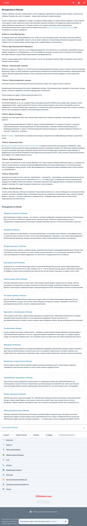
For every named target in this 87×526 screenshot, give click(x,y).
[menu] (84, 2)
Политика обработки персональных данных (14, 523)
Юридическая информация (9, 521)
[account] (79, 2)
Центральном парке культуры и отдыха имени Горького (21, 146)
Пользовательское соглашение (10, 519)
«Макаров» (10, 136)
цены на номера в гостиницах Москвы (59, 28)
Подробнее (53, 521)
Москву (40, 180)
